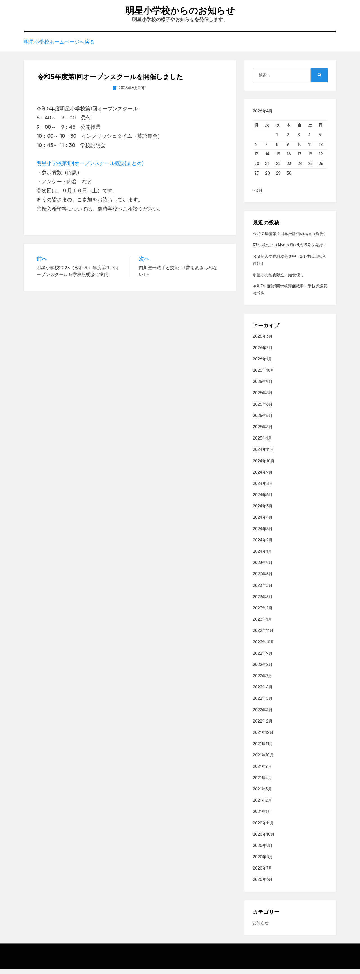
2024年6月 (263, 500)
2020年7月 (262, 873)
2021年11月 (263, 748)
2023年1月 (262, 624)
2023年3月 (263, 601)
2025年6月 (263, 409)
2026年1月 (262, 364)
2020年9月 (263, 850)
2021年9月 (262, 771)
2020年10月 (263, 839)
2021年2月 (262, 805)
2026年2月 (263, 353)
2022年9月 (263, 658)
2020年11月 (263, 828)
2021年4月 (262, 783)
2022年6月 (263, 692)
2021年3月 (262, 794)
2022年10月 (263, 647)
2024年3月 (263, 534)
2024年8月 (263, 488)
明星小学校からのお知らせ (180, 11)
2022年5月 (263, 703)
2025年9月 (263, 386)
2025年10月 (263, 375)
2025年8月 (263, 398)
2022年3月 (263, 715)
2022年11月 (263, 635)
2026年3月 (263, 341)
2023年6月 (263, 579)
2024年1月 (262, 556)
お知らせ (261, 928)
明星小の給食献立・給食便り (278, 279)
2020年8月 (263, 862)
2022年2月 (263, 726)
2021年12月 (263, 737)
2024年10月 (263, 465)
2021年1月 (262, 816)
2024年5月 (263, 511)
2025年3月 (263, 432)
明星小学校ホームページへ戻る (59, 46)
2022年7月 (262, 681)
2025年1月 (262, 443)
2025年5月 (263, 420)
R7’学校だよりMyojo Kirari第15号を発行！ (290, 250)
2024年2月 (263, 545)
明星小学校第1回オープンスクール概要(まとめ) (90, 168)
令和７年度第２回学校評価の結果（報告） (290, 239)
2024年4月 (263, 522)
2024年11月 (263, 454)
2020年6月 (263, 884)
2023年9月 (263, 567)
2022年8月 (263, 669)
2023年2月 (263, 613)
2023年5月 (263, 590)
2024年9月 (263, 477)
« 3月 (257, 195)
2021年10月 (263, 760)
